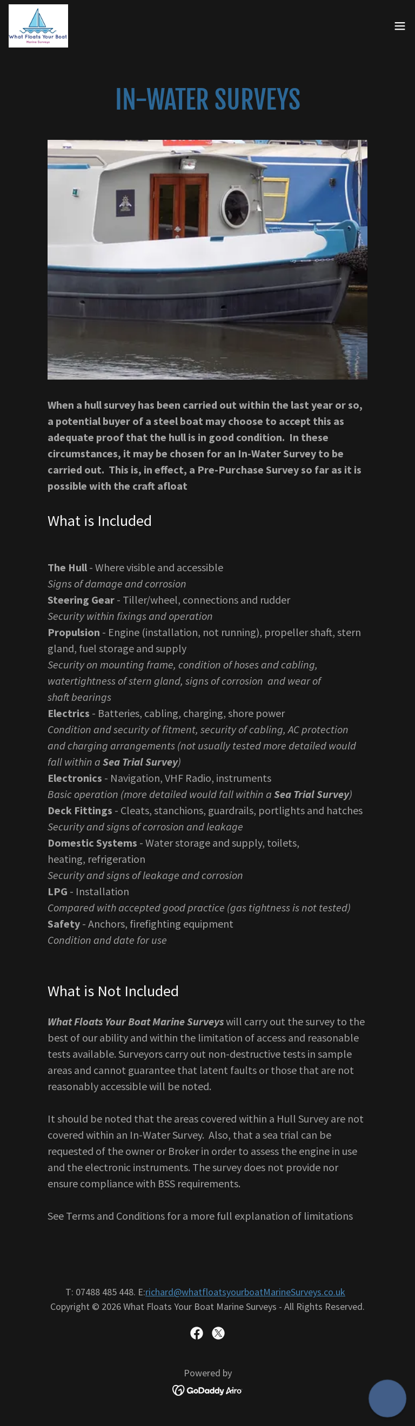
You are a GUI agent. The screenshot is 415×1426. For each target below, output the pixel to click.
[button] (400, 26)
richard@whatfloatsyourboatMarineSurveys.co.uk (245, 1292)
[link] (38, 26)
